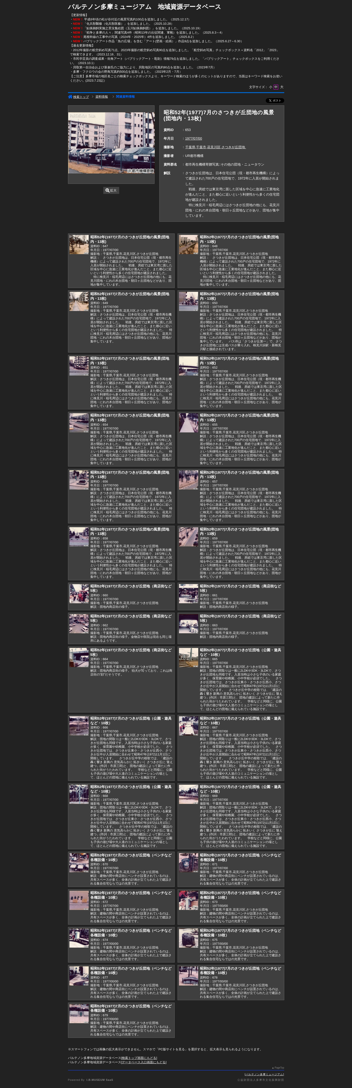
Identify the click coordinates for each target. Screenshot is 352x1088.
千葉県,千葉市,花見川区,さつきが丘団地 (215, 147)
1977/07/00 (193, 138)
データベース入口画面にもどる (144, 1062)
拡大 (111, 190)
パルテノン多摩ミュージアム (264, 1074)
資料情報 (101, 96)
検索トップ (78, 97)
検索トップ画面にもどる (139, 1058)
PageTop (279, 1067)
